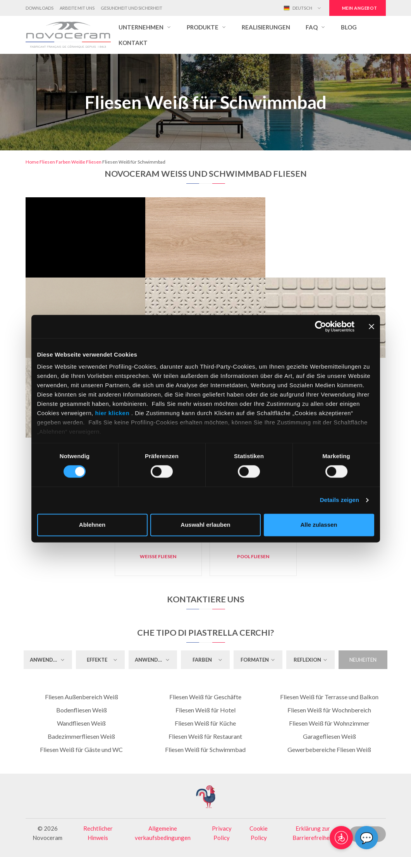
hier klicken (112, 413)
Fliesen (47, 162)
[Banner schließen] (371, 326)
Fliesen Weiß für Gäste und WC (81, 749)
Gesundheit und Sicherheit (131, 7)
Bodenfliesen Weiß (81, 710)
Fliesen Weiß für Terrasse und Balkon (329, 696)
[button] (145, 27)
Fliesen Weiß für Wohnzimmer (329, 723)
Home (32, 162)
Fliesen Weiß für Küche (205, 723)
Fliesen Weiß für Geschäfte (205, 696)
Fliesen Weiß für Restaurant (205, 736)
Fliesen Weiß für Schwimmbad (205, 749)
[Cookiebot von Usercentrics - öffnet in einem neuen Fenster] (320, 326)
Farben (63, 162)
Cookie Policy (258, 833)
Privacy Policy (222, 833)
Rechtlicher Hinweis (98, 833)
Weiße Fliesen (86, 162)
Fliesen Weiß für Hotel (205, 710)
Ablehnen (92, 524)
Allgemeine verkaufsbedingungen (163, 833)
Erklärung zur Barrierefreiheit (313, 833)
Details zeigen (339, 500)
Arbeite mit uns (77, 7)
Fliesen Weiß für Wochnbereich (329, 710)
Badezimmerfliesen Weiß (81, 736)
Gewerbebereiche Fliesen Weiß (329, 749)
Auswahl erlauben (205, 524)
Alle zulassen (318, 524)
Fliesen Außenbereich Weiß (81, 696)
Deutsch (298, 8)
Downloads (39, 7)
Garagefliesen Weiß (329, 736)
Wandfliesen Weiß (81, 723)
